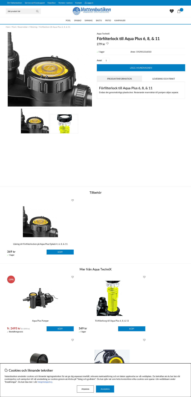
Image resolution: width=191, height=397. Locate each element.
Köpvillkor (52, 3)
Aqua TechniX (103, 33)
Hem (8, 27)
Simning (89, 20)
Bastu (99, 20)
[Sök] (23, 11)
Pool (68, 20)
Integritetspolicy (44, 381)
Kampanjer (119, 20)
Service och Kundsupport (35, 3)
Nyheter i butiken (66, 3)
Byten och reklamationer (17, 361)
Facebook (79, 362)
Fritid (108, 20)
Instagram (65, 362)
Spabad (77, 20)
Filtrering (33, 27)
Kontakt (78, 3)
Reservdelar (23, 27)
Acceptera (105, 389)
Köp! (39, 328)
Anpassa (85, 389)
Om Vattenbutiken (14, 3)
